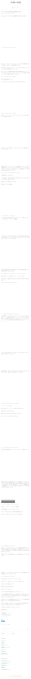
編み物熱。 (3, 667)
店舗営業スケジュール (4, 647)
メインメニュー (16, 7)
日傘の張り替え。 (4, 665)
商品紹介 (9, 624)
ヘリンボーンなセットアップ (5, 628)
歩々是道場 (3, 651)
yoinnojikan (12, 13)
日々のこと (3, 649)
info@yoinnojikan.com (7, 614)
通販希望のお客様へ (4, 653)
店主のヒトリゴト (4, 645)
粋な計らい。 (28, 628)
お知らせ (6, 624)
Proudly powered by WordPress (15, 675)
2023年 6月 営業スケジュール (5, 669)
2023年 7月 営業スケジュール (5, 661)
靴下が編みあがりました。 (5, 663)
